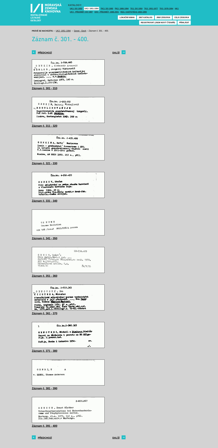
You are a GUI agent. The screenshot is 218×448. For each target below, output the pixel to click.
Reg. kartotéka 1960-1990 (134, 12)
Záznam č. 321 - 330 (44, 163)
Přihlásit (184, 22)
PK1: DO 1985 (107, 9)
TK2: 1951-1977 (151, 9)
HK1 (177, 9)
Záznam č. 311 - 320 (44, 125)
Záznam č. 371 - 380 (44, 350)
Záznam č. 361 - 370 (44, 313)
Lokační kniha (127, 17)
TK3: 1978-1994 (166, 9)
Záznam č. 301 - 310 (44, 88)
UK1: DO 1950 (76, 9)
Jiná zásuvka (163, 17)
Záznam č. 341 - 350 (44, 238)
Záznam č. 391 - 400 (44, 425)
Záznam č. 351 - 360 (44, 275)
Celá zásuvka (181, 17)
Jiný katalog (145, 17)
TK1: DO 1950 (136, 9)
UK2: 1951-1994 (91, 9)
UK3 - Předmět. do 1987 (81, 12)
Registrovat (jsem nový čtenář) (158, 22)
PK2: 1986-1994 (122, 9)
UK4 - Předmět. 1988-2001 (106, 12)
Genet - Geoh (80, 31)
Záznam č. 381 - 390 (44, 388)
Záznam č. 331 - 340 (44, 200)
